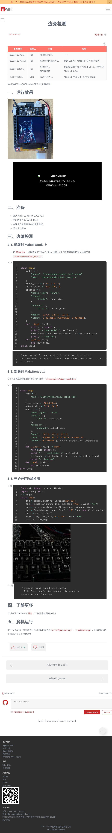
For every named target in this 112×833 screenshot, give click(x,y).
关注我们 (6, 773)
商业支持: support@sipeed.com (16, 814)
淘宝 (4, 779)
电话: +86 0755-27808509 (13, 811)
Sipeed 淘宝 (7, 751)
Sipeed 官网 (7, 745)
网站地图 (6, 754)
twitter (5, 776)
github (5, 782)
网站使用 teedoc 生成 (11, 757)
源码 (4, 761)
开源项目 (6, 768)
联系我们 (6, 807)
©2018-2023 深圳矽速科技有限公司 (56, 827)
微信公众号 (7, 786)
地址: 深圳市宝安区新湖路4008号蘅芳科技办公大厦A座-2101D (29, 817)
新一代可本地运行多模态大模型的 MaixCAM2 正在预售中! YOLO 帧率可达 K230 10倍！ (53, 2)
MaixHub (20, 252)
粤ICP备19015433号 (56, 830)
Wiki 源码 (6, 765)
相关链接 (6, 742)
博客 (30, 613)
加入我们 (6, 820)
